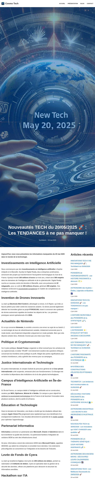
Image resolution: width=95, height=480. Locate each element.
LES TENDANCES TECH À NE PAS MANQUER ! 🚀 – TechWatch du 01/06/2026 (81, 345)
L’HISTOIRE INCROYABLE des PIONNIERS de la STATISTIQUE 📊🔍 (81, 318)
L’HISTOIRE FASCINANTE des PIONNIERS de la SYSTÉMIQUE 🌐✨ (81, 358)
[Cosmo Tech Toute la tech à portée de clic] (9, 3)
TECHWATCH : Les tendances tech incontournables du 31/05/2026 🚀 (82, 385)
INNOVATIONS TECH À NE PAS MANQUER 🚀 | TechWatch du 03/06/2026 (81, 263)
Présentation (73, 3)
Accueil (62, 3)
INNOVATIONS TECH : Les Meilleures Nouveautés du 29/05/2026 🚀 (81, 473)
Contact (90, 3)
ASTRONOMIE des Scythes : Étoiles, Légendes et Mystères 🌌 (82, 291)
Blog (82, 3)
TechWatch (42, 240)
